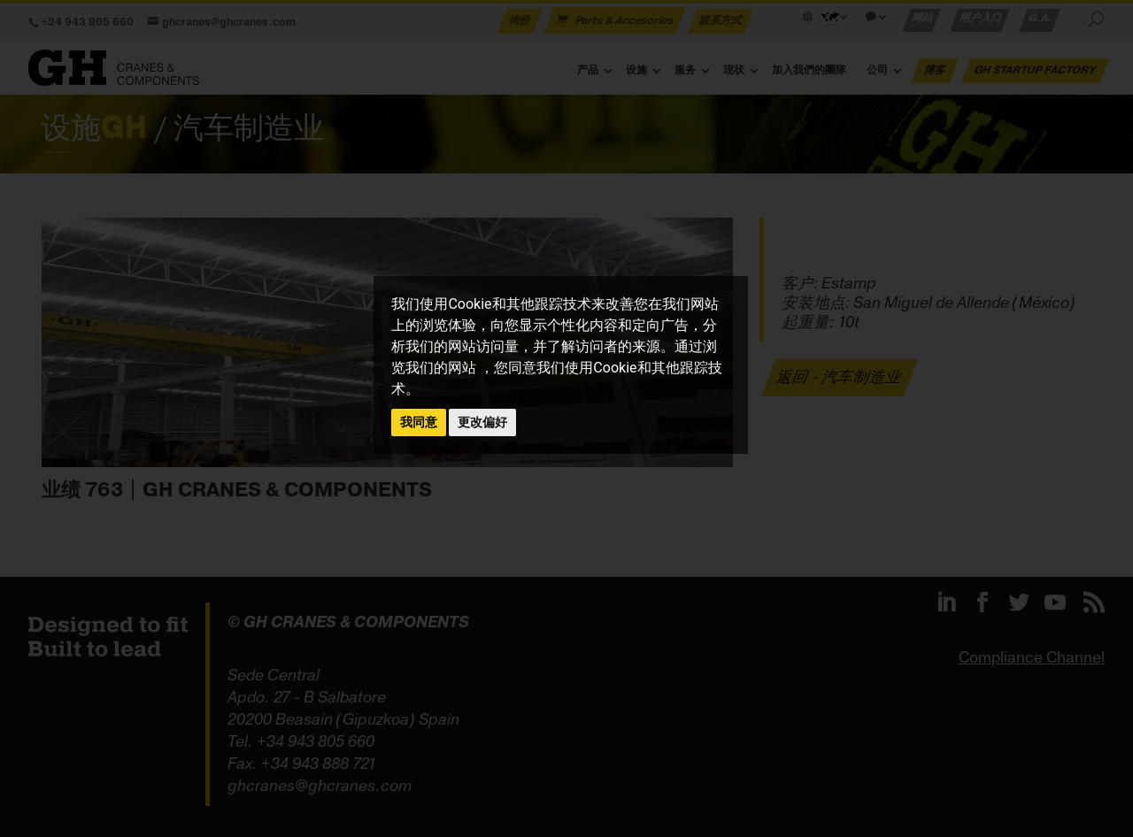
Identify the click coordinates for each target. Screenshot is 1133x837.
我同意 (418, 422)
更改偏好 (482, 422)
